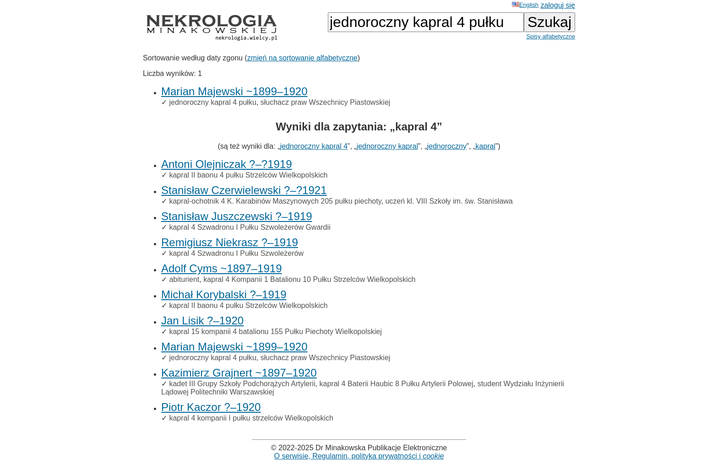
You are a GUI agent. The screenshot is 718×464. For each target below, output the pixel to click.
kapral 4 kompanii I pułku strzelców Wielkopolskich (251, 418)
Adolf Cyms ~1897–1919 (221, 268)
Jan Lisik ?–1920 (202, 320)
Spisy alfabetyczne (550, 36)
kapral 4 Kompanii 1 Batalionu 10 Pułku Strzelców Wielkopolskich (309, 279)
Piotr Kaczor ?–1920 (211, 407)
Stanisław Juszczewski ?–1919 (236, 216)
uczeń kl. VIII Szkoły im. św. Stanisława (448, 201)
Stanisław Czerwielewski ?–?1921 (244, 190)
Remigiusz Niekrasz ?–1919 (229, 242)
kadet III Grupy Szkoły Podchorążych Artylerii (242, 384)
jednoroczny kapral (387, 146)
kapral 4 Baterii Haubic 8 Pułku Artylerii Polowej (396, 384)
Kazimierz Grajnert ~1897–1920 (239, 373)
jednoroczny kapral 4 (314, 146)
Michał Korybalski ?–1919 (223, 294)
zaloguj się (557, 5)
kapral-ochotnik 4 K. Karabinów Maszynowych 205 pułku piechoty (275, 201)
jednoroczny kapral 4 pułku (212, 102)
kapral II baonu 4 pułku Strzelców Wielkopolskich (248, 175)
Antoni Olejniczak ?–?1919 (226, 164)
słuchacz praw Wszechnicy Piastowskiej (326, 102)
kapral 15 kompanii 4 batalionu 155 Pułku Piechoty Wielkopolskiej (275, 331)
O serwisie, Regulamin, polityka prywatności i (359, 456)
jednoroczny (447, 146)
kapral (485, 146)
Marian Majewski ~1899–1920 (234, 91)
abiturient (184, 279)
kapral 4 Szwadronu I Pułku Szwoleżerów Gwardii (249, 227)
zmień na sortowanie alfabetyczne (302, 58)
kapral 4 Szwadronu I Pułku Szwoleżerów (236, 253)
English (525, 4)
